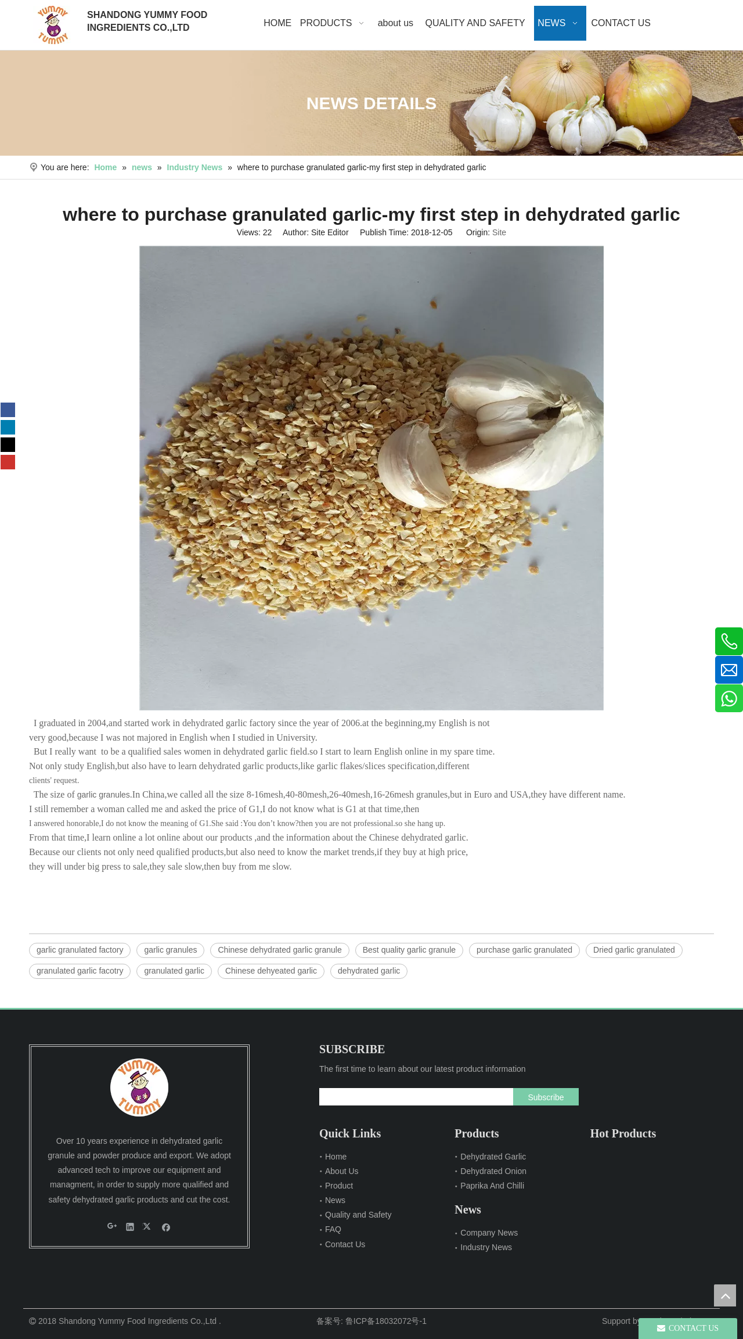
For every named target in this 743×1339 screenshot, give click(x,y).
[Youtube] (8, 462)
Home (336, 1156)
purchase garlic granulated (524, 949)
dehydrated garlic (369, 970)
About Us (342, 1171)
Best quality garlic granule (409, 949)
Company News (489, 1232)
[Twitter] (8, 444)
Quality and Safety (358, 1214)
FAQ (333, 1229)
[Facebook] (8, 410)
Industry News (486, 1247)
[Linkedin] (8, 427)
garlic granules (103, 794)
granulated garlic (174, 970)
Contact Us (345, 1244)
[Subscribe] (545, 1096)
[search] (413, 1096)
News (335, 1200)
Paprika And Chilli (492, 1185)
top (725, 1295)
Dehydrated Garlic (493, 1156)
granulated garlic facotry (80, 970)
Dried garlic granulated (634, 949)
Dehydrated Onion (493, 1171)
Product (339, 1185)
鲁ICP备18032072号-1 (386, 1321)
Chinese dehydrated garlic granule (279, 949)
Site (499, 232)
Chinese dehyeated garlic (271, 970)
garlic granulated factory (80, 949)
